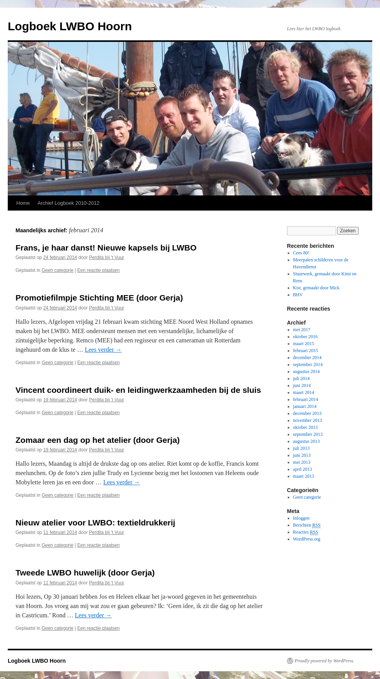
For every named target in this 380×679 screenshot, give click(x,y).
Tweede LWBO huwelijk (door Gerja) (85, 572)
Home (23, 203)
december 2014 (307, 357)
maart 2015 (303, 343)
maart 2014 (303, 392)
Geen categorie (57, 270)
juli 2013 (301, 448)
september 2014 (308, 364)
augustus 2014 (306, 371)
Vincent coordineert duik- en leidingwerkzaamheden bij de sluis (138, 389)
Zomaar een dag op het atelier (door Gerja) (98, 439)
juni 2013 (302, 455)
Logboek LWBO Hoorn (70, 26)
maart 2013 (303, 476)
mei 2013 (302, 462)
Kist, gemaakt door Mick (316, 287)
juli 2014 (301, 378)
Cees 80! (301, 253)
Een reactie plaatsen (98, 270)
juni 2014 (302, 385)
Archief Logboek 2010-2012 (69, 203)
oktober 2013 (305, 427)
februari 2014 (305, 399)
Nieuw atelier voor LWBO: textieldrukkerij (95, 522)
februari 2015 (305, 350)
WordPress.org (306, 539)
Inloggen (301, 518)
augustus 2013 (306, 441)
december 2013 (307, 413)
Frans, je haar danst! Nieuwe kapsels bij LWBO (106, 247)
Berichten (307, 525)
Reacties (305, 532)
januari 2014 (304, 406)
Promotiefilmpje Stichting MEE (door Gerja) (99, 297)
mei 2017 (302, 329)
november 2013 (307, 420)
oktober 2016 (305, 336)
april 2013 (302, 469)
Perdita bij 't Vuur (106, 257)
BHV (298, 294)
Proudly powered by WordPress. (324, 660)
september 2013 (308, 434)
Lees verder (103, 349)
